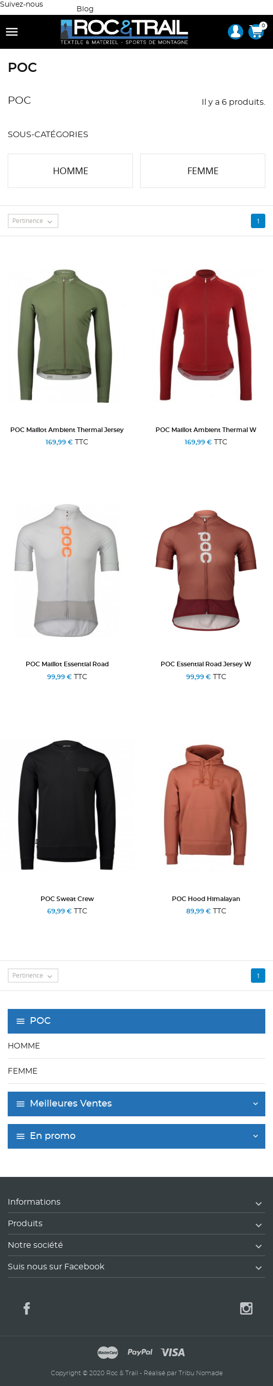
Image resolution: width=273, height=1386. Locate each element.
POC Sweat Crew (67, 899)
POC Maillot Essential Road (67, 664)
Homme (24, 1046)
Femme (22, 1071)
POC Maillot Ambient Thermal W (206, 430)
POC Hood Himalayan (206, 899)
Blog (85, 9)
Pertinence (34, 221)
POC (40, 1021)
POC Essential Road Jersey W (206, 664)
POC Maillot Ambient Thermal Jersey (67, 430)
